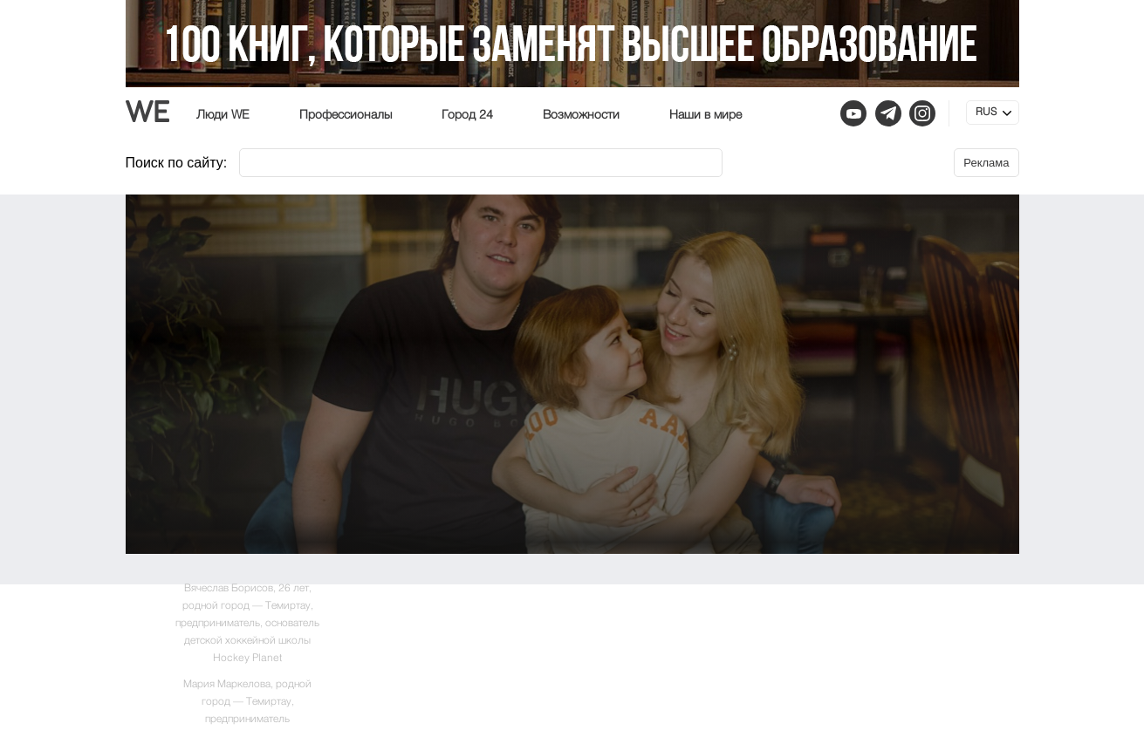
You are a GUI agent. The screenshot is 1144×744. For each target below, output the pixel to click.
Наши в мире (705, 115)
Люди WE (223, 115)
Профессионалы (345, 115)
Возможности (581, 115)
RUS (986, 112)
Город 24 (467, 115)
